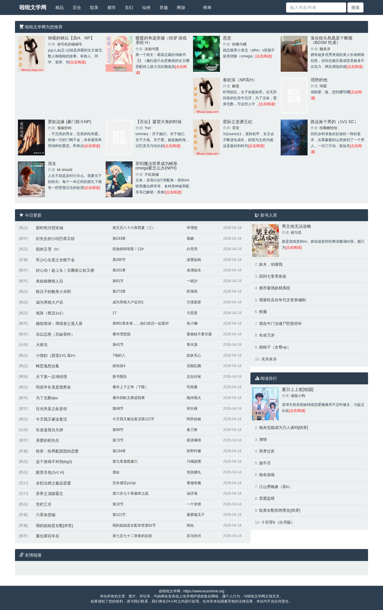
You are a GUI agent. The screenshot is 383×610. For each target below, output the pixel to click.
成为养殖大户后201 (128, 302)
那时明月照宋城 (49, 228)
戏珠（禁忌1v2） (51, 313)
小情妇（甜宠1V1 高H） (57, 355)
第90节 (118, 430)
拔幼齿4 (119, 366)
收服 (263, 311)
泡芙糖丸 (194, 472)
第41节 (118, 345)
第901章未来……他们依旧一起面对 (141, 323)
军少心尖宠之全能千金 (55, 260)
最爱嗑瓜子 (196, 515)
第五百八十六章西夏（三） (134, 228)
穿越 (163, 7)
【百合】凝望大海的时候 (159, 121)
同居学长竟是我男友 (53, 387)
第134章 (119, 451)
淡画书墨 (152, 49)
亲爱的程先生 (47, 440)
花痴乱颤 (194, 366)
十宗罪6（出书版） (277, 522)
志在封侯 (194, 376)
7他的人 (119, 355)
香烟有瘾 (194, 483)
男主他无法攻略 (296, 226)
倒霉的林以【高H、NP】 (71, 38)
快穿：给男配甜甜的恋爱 (57, 451)
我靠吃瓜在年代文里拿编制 (282, 300)
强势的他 (319, 79)
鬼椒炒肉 (64, 128)
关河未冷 (269, 359)
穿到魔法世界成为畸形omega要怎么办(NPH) (156, 165)
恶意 (227, 38)
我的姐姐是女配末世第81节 (134, 525)
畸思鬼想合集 (47, 366)
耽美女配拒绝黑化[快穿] (279, 510)
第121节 (119, 515)
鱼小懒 (192, 323)
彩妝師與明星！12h (128, 249)
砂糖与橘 (239, 44)
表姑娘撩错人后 (49, 281)
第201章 (119, 270)
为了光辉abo (47, 398)
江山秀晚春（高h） (275, 486)
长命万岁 (267, 335)
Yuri (148, 128)
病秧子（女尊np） (275, 347)
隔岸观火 (194, 398)
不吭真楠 (152, 174)
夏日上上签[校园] (298, 389)
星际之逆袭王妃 (237, 121)
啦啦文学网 (32, 7)
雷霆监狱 (267, 498)
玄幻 (129, 7)
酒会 (116, 472)
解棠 (235, 86)
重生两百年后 (47, 536)
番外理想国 (121, 334)
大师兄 (42, 345)
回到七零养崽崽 (272, 276)
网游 (181, 7)
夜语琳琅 (194, 440)
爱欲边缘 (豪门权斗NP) (69, 121)
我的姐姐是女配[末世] (54, 525)
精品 (59, 7)
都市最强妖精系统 (274, 288)
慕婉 (190, 238)
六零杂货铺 (45, 515)
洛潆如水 (194, 270)
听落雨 (192, 291)
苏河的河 (194, 536)
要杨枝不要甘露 (199, 334)
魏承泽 (325, 49)
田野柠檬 (194, 451)
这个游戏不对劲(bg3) (54, 461)
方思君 (192, 313)
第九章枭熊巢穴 (125, 461)
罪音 (235, 128)
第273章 (119, 291)
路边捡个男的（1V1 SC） (334, 121)
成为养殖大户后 (49, 302)
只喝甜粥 (194, 461)
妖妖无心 (194, 355)
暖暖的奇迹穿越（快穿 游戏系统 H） (161, 40)
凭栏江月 (43, 504)
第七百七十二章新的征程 (132, 536)
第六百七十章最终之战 (130, 493)
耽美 (94, 7)
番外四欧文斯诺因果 (129, 398)
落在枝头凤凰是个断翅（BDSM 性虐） (331, 40)
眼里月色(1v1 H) (50, 472)
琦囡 (323, 86)
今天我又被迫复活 (51, 419)
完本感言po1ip (124, 483)
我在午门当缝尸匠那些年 (280, 323)
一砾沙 (192, 281)
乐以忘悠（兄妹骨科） (55, 334)
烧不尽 (265, 463)
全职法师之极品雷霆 (53, 483)
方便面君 (194, 302)
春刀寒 (192, 430)
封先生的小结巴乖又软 (55, 238)
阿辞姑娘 (194, 419)
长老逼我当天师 (49, 430)
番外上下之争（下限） (130, 387)
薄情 (263, 439)
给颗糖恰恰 (329, 128)
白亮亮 (192, 249)
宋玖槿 (192, 408)
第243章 (119, 238)
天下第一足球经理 (51, 376)
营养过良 (267, 451)
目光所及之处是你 (51, 408)
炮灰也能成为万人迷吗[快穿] (283, 427)
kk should (64, 170)
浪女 (52, 163)
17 (114, 313)
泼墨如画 (194, 260)
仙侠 (146, 7)
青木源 (192, 345)
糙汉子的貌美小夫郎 (53, 291)
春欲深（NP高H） (240, 79)
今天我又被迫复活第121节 (133, 419)
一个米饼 (194, 504)
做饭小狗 (298, 396)
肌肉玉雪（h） (48, 249)
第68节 (118, 408)
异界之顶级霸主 (49, 493)
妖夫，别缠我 (270, 264)
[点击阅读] (77, 62)
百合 (77, 7)
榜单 (207, 7)
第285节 (119, 260)
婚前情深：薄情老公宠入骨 (59, 323)
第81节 (118, 281)
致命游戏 (267, 475)
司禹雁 (192, 387)
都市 (111, 7)
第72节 (118, 440)
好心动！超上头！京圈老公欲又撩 (65, 270)
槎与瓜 (296, 232)
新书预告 (120, 376)
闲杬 (190, 525)
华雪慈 (192, 228)
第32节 (118, 504)
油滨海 (192, 493)
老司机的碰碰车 (69, 44)
